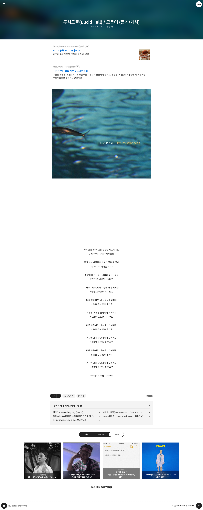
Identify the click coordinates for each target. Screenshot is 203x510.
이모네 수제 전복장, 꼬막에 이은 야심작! (71, 54)
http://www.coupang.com (64, 67)
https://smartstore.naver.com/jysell (68, 46)
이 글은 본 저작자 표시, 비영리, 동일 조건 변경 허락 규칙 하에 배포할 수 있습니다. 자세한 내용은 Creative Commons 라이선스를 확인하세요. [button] (148, 396)
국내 (62, 405)
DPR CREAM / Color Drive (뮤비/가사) (69, 420)
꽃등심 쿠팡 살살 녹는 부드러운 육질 (70, 71)
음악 (55, 405)
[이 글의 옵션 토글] (59, 396)
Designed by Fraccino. (186, 506)
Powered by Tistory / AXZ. (17, 506)
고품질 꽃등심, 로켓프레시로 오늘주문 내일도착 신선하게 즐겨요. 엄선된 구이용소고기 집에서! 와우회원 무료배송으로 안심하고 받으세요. (99, 76)
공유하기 (101, 434)
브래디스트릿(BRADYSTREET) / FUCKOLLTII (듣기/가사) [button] (81, 461)
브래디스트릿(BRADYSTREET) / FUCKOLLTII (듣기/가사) (126, 412)
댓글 (86, 434)
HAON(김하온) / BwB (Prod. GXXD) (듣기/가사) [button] (160, 461)
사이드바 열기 (4, 4)
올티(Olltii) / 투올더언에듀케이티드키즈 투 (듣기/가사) (75, 416)
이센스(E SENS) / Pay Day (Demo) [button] (42, 461)
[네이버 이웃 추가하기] (81, 396)
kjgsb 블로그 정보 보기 (199, 4)
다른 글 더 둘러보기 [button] (100, 487)
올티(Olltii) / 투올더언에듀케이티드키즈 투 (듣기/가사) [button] (121, 461)
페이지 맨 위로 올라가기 (199, 505)
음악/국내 (110, 27)
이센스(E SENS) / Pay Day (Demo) (68, 412)
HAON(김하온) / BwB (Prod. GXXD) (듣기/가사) (123, 416)
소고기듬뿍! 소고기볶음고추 (66, 50)
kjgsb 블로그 (4, 505)
